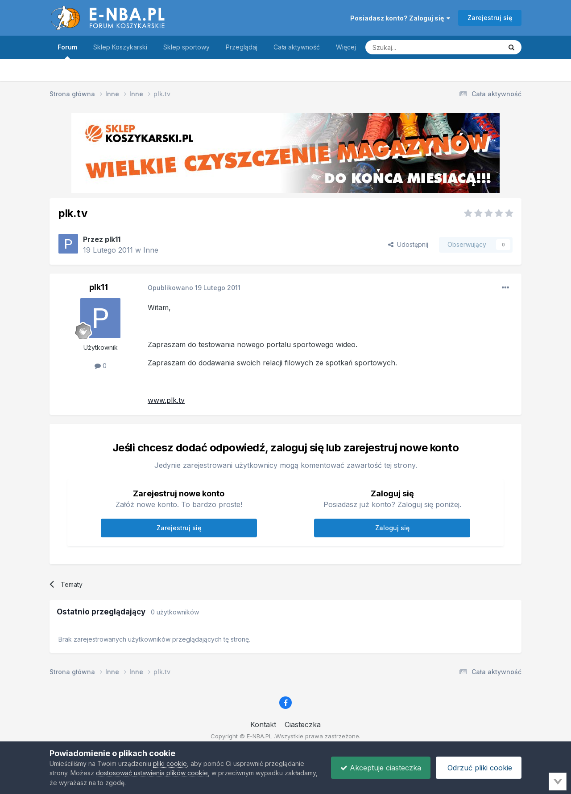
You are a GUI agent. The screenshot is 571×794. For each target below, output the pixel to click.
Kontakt (263, 724)
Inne (150, 250)
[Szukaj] (411, 47)
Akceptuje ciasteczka (380, 767)
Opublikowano (194, 287)
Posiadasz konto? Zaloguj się (400, 18)
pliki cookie (170, 763)
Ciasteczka (303, 724)
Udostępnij (408, 244)
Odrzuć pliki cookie (478, 767)
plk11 (112, 239)
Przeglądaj (241, 47)
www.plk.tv (166, 400)
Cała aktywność (296, 47)
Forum (67, 51)
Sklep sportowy (186, 47)
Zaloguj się (392, 528)
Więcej (346, 47)
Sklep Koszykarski (120, 47)
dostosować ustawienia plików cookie (152, 773)
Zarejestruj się (490, 17)
